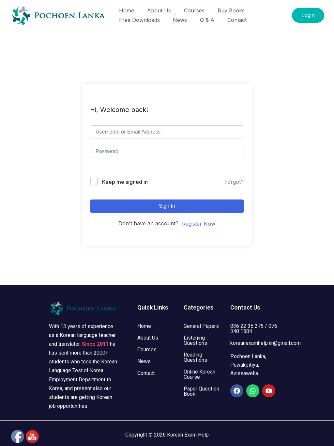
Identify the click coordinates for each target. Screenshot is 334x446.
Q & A (207, 20)
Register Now (198, 223)
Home (126, 10)
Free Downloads (139, 20)
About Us (159, 10)
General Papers (201, 326)
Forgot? (234, 182)
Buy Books (231, 10)
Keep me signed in (125, 182)
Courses (194, 10)
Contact (237, 20)
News (180, 20)
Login (308, 15)
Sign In (167, 206)
